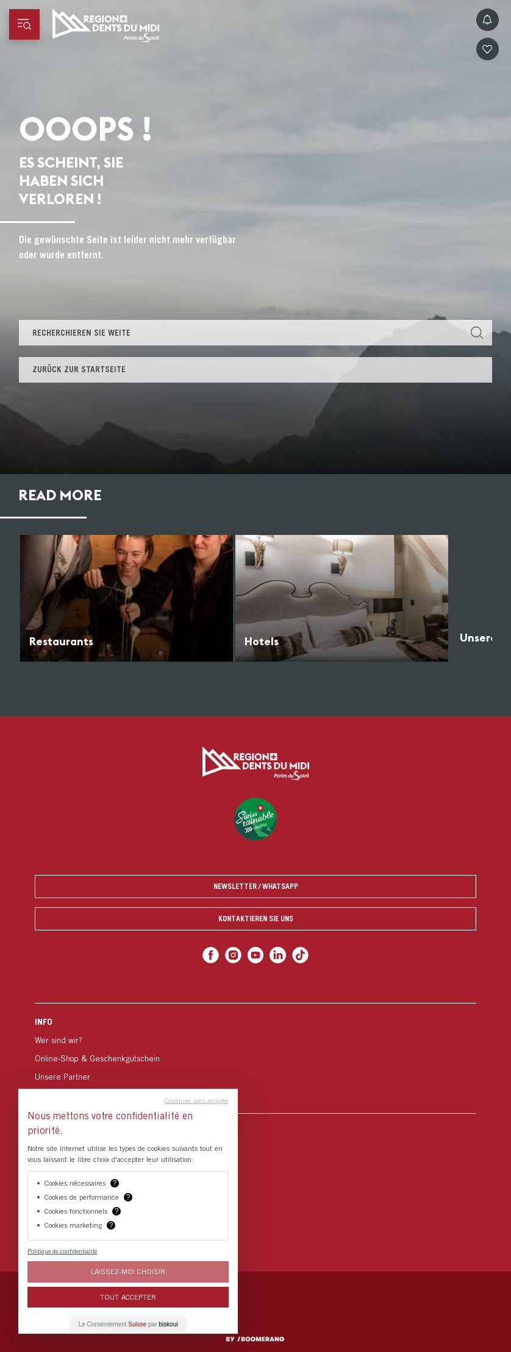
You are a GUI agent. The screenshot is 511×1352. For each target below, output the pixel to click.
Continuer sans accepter (197, 1100)
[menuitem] (255, 1058)
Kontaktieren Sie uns (255, 918)
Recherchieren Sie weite (81, 333)
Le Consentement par (128, 1324)
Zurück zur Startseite (79, 369)
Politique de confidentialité (62, 1251)
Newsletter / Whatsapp (255, 886)
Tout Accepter (128, 1296)
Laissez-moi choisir (128, 1271)
